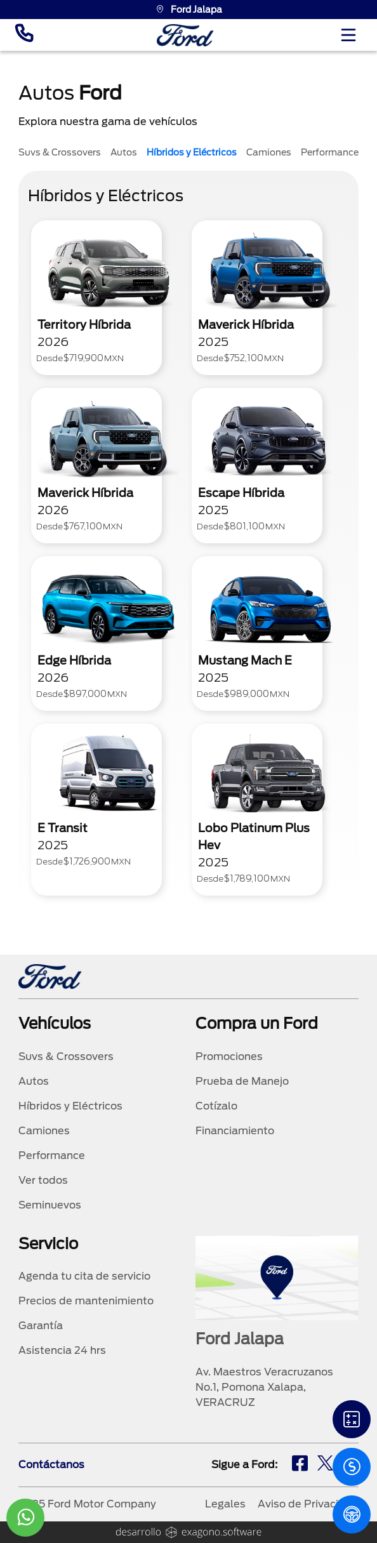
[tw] (325, 1465)
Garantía (40, 1326)
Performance (51, 1155)
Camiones (44, 1131)
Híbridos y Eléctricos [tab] (192, 152)
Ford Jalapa (188, 9)
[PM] (352, 1514)
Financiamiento (234, 1131)
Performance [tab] (330, 152)
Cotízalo (216, 1106)
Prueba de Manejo (242, 1081)
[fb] (300, 1465)
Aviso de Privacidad (308, 1504)
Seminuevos (49, 1205)
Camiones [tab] (268, 152)
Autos (33, 1081)
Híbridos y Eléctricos (70, 1106)
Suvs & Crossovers (66, 1056)
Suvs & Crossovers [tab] (59, 152)
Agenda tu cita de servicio (84, 1276)
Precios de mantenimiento (86, 1301)
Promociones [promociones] (229, 1056)
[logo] (185, 35)
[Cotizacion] (352, 1467)
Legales (225, 1504)
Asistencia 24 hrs (62, 1350)
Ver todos (43, 1180)
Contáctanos (51, 1465)
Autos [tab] (123, 152)
